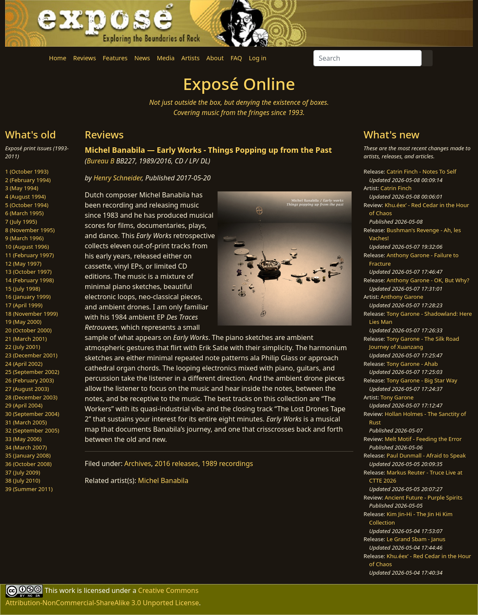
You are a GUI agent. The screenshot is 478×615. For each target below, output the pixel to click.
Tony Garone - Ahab (412, 364)
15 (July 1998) (22, 288)
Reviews (84, 58)
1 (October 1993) (26, 171)
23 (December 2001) (31, 355)
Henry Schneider (117, 178)
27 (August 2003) (27, 389)
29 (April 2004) (23, 405)
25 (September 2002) (32, 372)
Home (58, 58)
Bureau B (100, 161)
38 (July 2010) (22, 480)
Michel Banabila (163, 480)
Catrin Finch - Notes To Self (421, 171)
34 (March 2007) (26, 447)
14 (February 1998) (29, 280)
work (67, 590)
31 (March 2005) (26, 422)
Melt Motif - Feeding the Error (423, 439)
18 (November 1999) (31, 313)
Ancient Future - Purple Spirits (423, 497)
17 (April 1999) (23, 305)
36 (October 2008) (28, 464)
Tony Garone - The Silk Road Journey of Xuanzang (414, 343)
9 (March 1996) (24, 238)
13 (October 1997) (28, 271)
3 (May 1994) (21, 188)
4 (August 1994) (25, 196)
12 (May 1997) (23, 263)
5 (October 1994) (26, 205)
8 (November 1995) (30, 230)
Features (115, 58)
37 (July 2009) (22, 472)
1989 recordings (227, 463)
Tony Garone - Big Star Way (422, 380)
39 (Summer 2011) (29, 489)
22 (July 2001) (22, 347)
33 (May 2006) (23, 439)
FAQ (236, 58)
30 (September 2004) (32, 414)
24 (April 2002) (23, 364)
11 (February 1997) (29, 255)
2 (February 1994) (27, 180)
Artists (191, 58)
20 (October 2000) (28, 330)
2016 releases (176, 463)
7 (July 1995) (21, 221)
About (215, 58)
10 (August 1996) (27, 246)
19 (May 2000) (23, 322)
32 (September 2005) (32, 430)
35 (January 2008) (27, 455)
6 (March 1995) (24, 213)
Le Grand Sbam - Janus (416, 539)
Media (166, 58)
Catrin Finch (395, 188)
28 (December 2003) (31, 397)
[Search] (367, 58)
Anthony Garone (401, 296)
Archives (137, 463)
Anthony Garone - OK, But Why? (428, 280)
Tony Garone (397, 397)
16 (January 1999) (27, 296)
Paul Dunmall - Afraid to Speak (426, 455)
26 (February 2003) (29, 380)
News (142, 58)
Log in (257, 58)
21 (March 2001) (26, 339)
